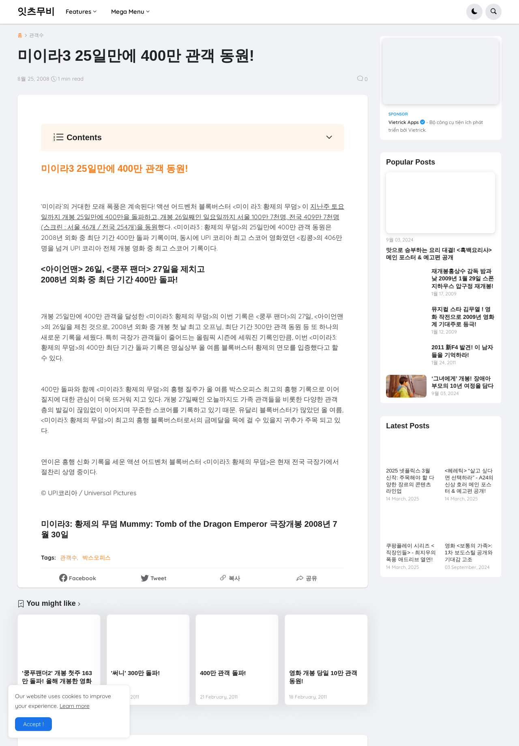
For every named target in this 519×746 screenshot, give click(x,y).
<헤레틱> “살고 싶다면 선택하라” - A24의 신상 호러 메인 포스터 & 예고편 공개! (469, 481)
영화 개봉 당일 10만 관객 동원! (323, 676)
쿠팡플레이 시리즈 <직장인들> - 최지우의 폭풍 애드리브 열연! (411, 552)
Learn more (75, 706)
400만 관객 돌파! (223, 672)
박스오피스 (96, 557)
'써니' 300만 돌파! (135, 672)
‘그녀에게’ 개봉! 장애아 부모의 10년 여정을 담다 (462, 382)
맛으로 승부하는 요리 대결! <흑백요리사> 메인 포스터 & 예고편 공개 (439, 254)
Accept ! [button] (33, 724)
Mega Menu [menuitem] (127, 11)
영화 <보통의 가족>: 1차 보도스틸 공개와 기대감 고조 (469, 552)
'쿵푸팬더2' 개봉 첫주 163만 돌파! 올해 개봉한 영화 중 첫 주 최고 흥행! (57, 680)
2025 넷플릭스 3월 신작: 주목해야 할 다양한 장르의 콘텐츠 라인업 (410, 481)
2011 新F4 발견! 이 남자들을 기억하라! (462, 351)
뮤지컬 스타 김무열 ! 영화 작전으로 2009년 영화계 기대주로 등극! (462, 316)
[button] (474, 12)
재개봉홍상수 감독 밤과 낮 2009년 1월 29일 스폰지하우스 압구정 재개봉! (462, 278)
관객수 (36, 35)
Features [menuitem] (78, 11)
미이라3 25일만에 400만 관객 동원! (114, 168)
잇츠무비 (36, 11)
